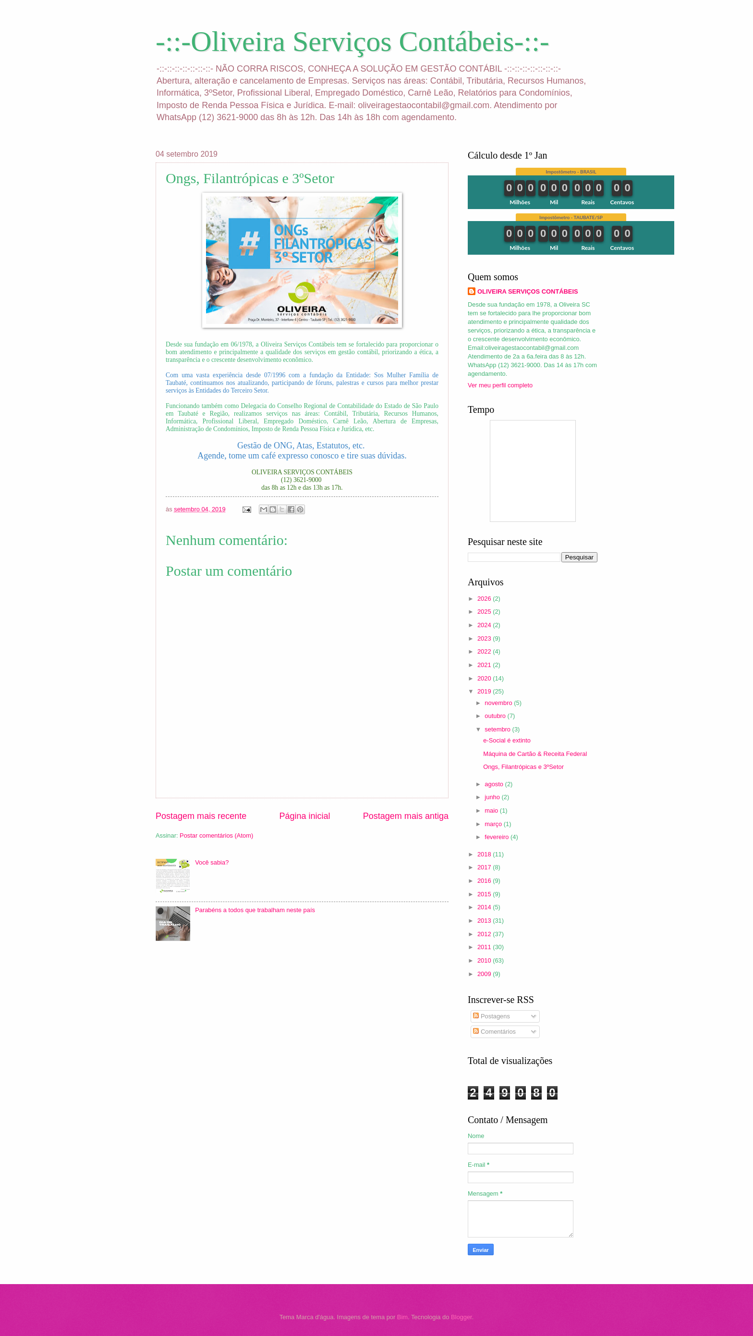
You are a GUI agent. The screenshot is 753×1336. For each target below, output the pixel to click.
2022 (485, 651)
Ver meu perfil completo (500, 385)
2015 (485, 894)
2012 (485, 934)
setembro (498, 729)
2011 (485, 947)
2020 (485, 678)
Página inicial (304, 816)
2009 (485, 973)
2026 (485, 598)
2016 (485, 880)
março (494, 824)
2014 (485, 907)
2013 (485, 920)
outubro (496, 715)
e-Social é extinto (507, 740)
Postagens (491, 1016)
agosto (495, 784)
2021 (485, 664)
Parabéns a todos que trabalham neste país (255, 910)
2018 (485, 854)
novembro (499, 702)
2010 (485, 960)
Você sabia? (212, 862)
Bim (402, 1317)
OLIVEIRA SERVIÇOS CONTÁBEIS (527, 291)
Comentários (494, 1031)
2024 (485, 625)
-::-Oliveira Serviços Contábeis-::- (352, 41)
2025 (485, 611)
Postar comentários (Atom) (216, 835)
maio (492, 810)
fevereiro (497, 837)
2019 (485, 691)
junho (493, 797)
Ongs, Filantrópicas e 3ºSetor (523, 766)
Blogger (461, 1317)
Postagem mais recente (201, 816)
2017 (485, 867)
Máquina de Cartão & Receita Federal (535, 753)
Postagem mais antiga (406, 816)
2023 (485, 638)
